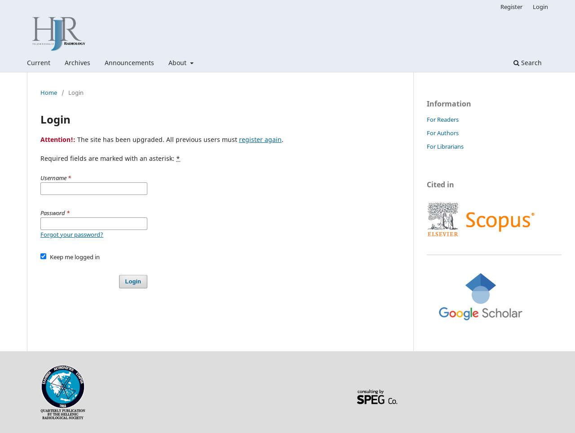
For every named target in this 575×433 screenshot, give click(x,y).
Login (540, 7)
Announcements (129, 62)
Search (527, 62)
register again (260, 139)
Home (48, 92)
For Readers (443, 119)
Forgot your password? (71, 234)
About (178, 62)
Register (511, 7)
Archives (77, 62)
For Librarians (445, 146)
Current (38, 62)
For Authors (443, 133)
